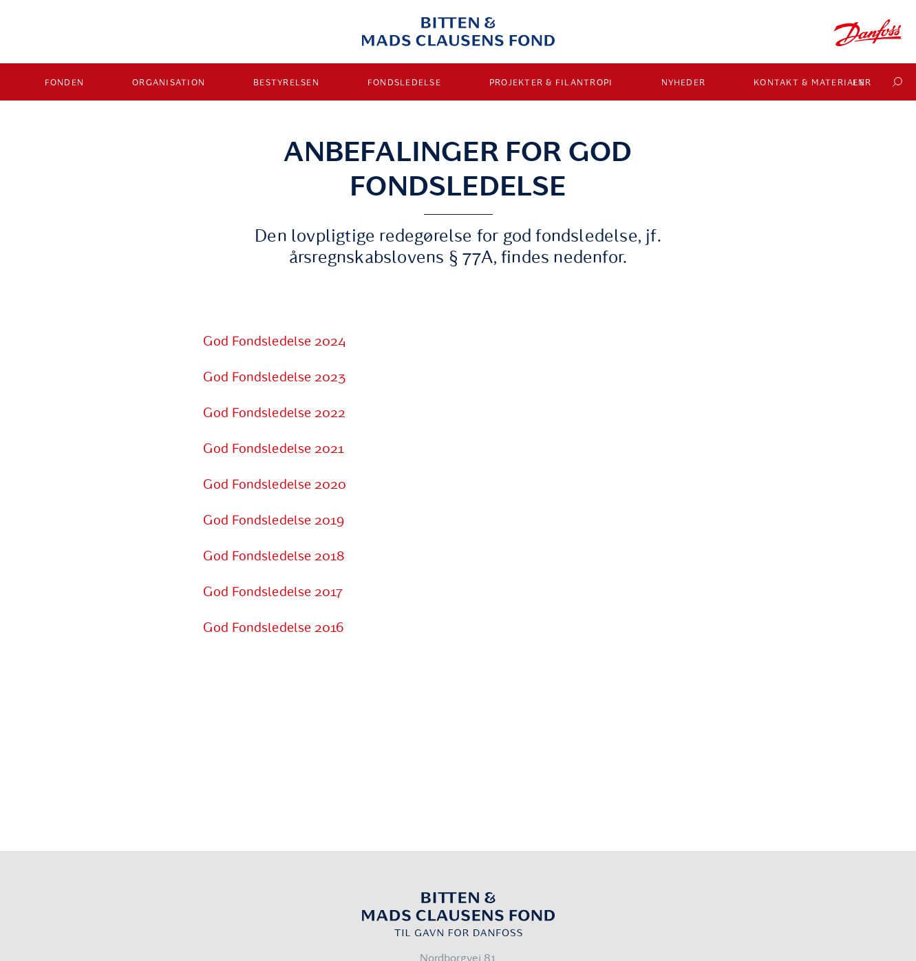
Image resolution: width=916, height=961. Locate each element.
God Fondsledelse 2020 (274, 484)
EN (859, 82)
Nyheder (683, 82)
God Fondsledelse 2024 (274, 341)
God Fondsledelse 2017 (273, 592)
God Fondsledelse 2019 (273, 520)
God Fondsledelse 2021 (273, 448)
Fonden (65, 82)
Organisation (168, 82)
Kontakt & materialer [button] (812, 82)
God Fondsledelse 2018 (274, 556)
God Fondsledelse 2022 (274, 413)
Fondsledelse (404, 82)
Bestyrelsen (286, 82)
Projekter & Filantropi (551, 82)
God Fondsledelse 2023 (274, 377)
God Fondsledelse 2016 (273, 627)
